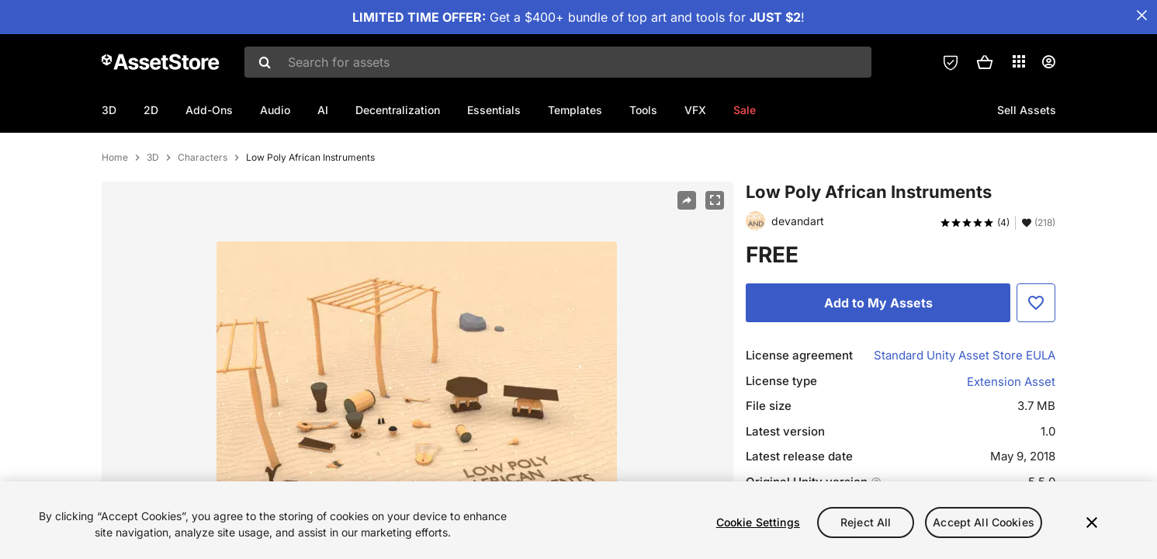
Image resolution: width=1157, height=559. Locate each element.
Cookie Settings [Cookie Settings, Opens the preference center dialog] (758, 522)
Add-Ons (209, 109)
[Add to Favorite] (1036, 353)
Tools (643, 109)
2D (151, 109)
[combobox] (557, 62)
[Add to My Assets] (878, 353)
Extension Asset (1011, 432)
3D (109, 109)
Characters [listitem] (202, 208)
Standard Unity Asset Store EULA (964, 405)
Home (115, 208)
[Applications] (1019, 61)
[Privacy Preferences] (950, 62)
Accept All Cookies (983, 522)
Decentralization (397, 109)
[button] (984, 62)
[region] (578, 520)
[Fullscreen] (714, 250)
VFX (695, 109)
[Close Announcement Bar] (1141, 15)
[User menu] (1048, 62)
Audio (275, 109)
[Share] (686, 250)
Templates (575, 109)
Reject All (865, 522)
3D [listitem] (153, 208)
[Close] (1092, 522)
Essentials (494, 109)
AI (322, 109)
